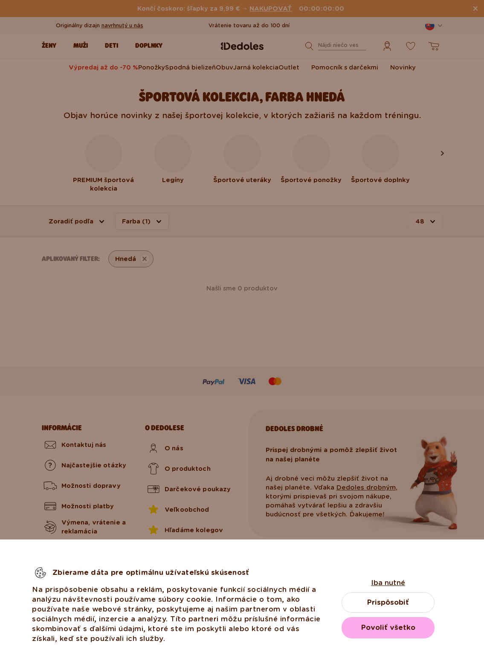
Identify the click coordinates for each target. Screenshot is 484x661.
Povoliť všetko (388, 627)
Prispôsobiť (388, 602)
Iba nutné (388, 583)
